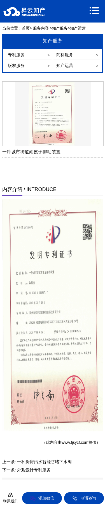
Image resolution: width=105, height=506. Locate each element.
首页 (26, 28)
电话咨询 (84, 498)
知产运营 (64, 65)
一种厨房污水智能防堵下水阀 (44, 461)
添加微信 (42, 498)
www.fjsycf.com (75, 442)
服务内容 (41, 28)
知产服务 (60, 28)
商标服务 (64, 54)
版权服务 (16, 65)
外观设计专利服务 (34, 469)
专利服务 (16, 54)
